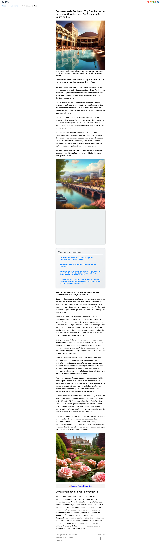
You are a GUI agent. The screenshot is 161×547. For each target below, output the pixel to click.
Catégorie (14, 6)
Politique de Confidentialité (66, 535)
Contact (59, 541)
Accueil (4, 6)
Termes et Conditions (64, 538)
